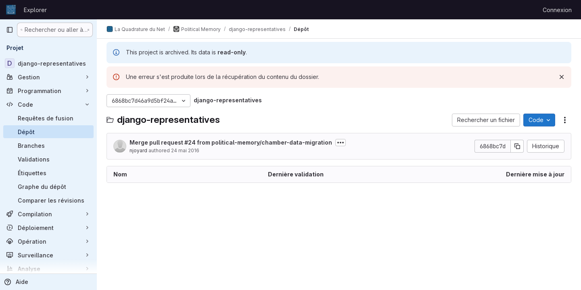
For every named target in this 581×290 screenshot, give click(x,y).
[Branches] (48, 145)
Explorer (35, 9)
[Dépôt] (48, 131)
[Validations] (48, 159)
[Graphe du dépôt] (48, 186)
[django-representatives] (48, 63)
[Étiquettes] (48, 172)
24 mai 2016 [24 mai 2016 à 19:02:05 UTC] (185, 150)
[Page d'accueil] (10, 9)
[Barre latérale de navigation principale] (9, 29)
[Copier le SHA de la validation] (517, 146)
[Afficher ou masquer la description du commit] (340, 142)
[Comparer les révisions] (48, 200)
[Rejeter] (561, 77)
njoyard (138, 150)
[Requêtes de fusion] (48, 118)
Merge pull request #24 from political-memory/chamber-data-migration (231, 142)
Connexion (557, 9)
